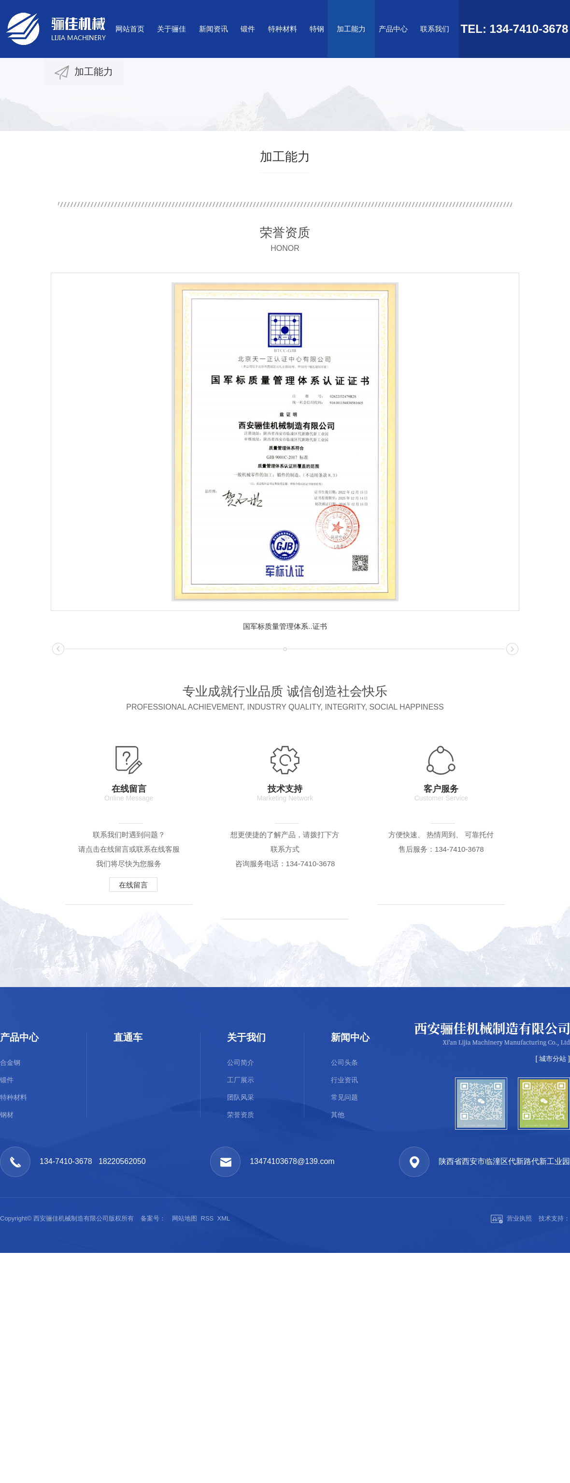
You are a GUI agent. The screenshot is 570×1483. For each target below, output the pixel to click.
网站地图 (184, 1404)
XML (223, 1404)
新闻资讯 (213, 29)
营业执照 (511, 1404)
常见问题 (344, 1283)
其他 (337, 1300)
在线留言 (135, 885)
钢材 (7, 1300)
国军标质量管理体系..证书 (285, 626)
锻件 (248, 29)
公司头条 (344, 1248)
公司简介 (240, 1248)
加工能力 (351, 29)
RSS (207, 1404)
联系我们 (434, 29)
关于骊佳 (171, 29)
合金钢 (10, 1248)
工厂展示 (240, 1265)
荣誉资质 (240, 1300)
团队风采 (240, 1283)
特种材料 (282, 29)
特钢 (317, 29)
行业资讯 (344, 1265)
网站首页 (129, 29)
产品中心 (393, 29)
